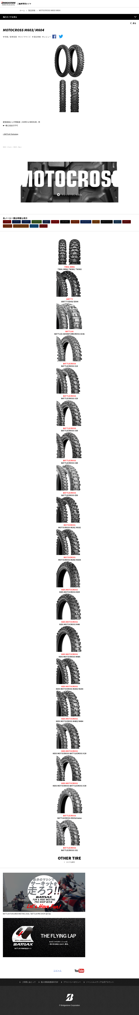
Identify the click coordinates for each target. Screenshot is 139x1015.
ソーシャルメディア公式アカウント (100, 982)
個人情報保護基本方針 (49, 982)
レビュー (47, 37)
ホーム (22, 10)
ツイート (58, 970)
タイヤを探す (70, 862)
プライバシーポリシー (72, 982)
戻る (134, 23)
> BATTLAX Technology (10, 134)
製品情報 (31, 10)
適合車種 (37, 37)
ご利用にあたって (29, 982)
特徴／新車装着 (11, 37)
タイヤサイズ (25, 37)
